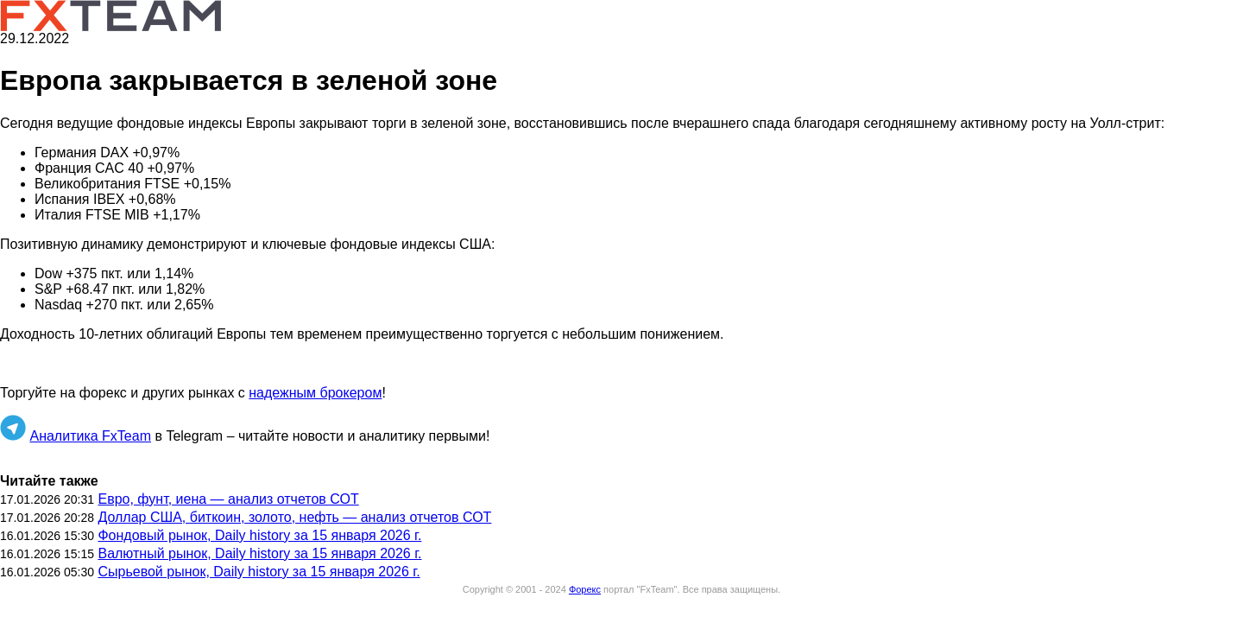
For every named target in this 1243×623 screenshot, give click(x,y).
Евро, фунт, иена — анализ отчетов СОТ (228, 499)
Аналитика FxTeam (90, 436)
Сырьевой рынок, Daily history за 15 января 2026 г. (259, 571)
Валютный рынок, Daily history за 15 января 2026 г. (259, 553)
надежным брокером (315, 392)
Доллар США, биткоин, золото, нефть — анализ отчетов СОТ (294, 517)
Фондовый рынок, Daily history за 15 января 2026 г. (259, 535)
